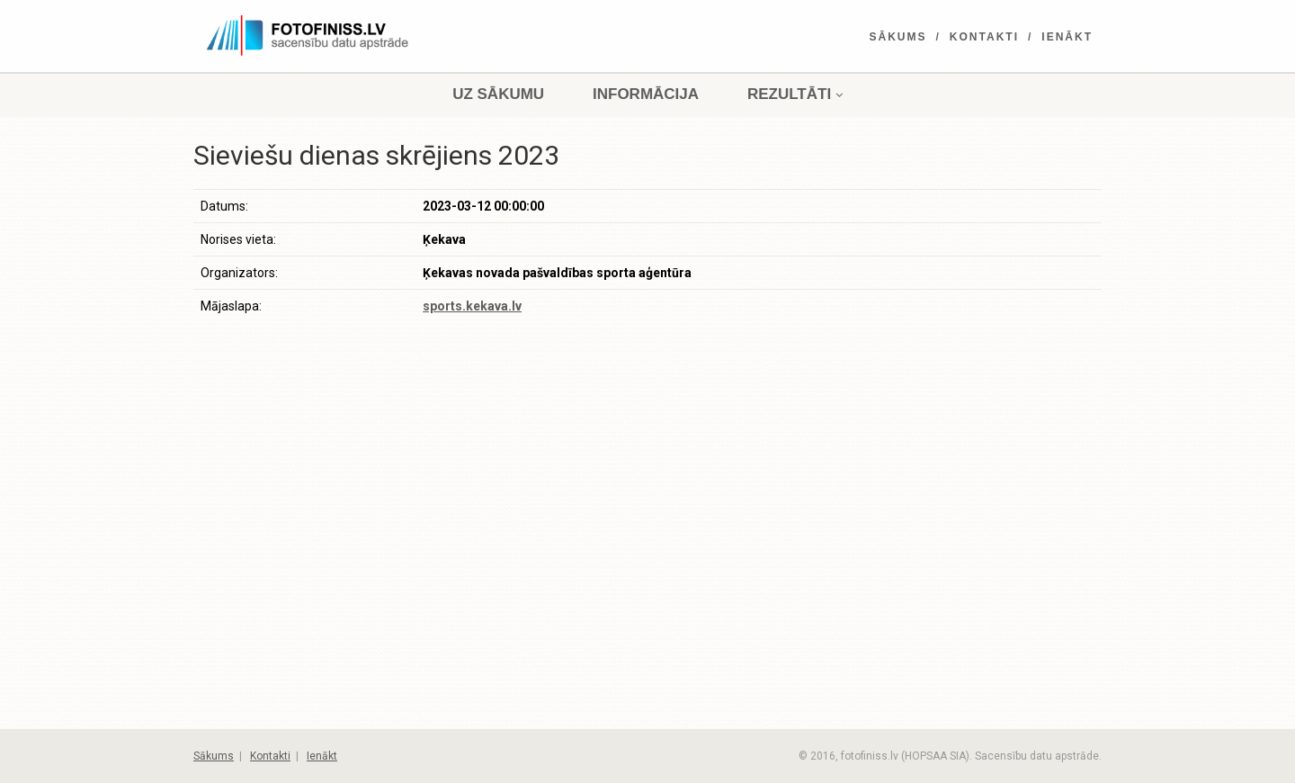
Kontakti (984, 37)
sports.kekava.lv (472, 306)
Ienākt (1067, 37)
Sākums (898, 37)
